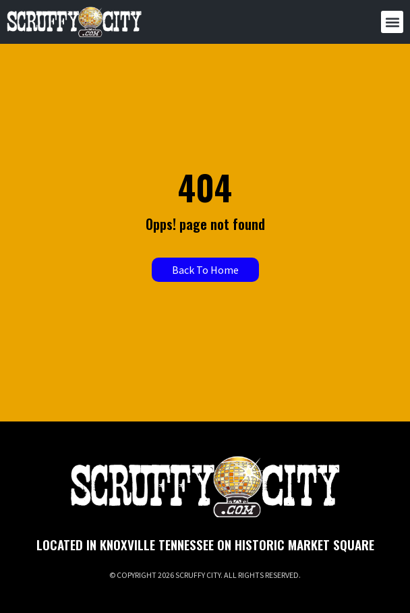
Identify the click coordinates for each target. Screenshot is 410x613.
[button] (392, 22)
